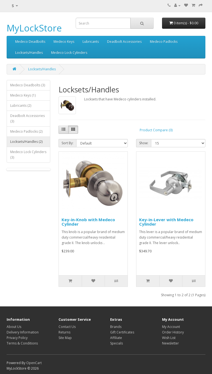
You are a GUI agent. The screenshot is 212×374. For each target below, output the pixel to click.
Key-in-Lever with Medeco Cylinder (166, 222)
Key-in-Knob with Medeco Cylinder (88, 222)
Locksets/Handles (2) (26, 141)
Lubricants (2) (20, 105)
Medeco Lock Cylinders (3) (28, 154)
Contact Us (67, 326)
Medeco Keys (64, 41)
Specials (116, 343)
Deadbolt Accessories (124, 41)
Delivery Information (23, 332)
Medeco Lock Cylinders (69, 52)
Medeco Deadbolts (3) (27, 85)
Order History (173, 332)
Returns (64, 332)
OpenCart (34, 362)
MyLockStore (34, 28)
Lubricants (91, 41)
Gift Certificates (122, 332)
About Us (14, 326)
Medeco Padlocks (163, 41)
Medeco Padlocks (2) (26, 131)
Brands (115, 326)
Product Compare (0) (156, 130)
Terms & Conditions (22, 343)
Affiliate (116, 337)
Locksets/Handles (29, 52)
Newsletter (170, 343)
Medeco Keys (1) (23, 95)
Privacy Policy (17, 337)
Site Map (65, 337)
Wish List (169, 337)
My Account (171, 326)
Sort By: (67, 143)
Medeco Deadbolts (30, 41)
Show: (143, 143)
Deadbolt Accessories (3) (27, 118)
